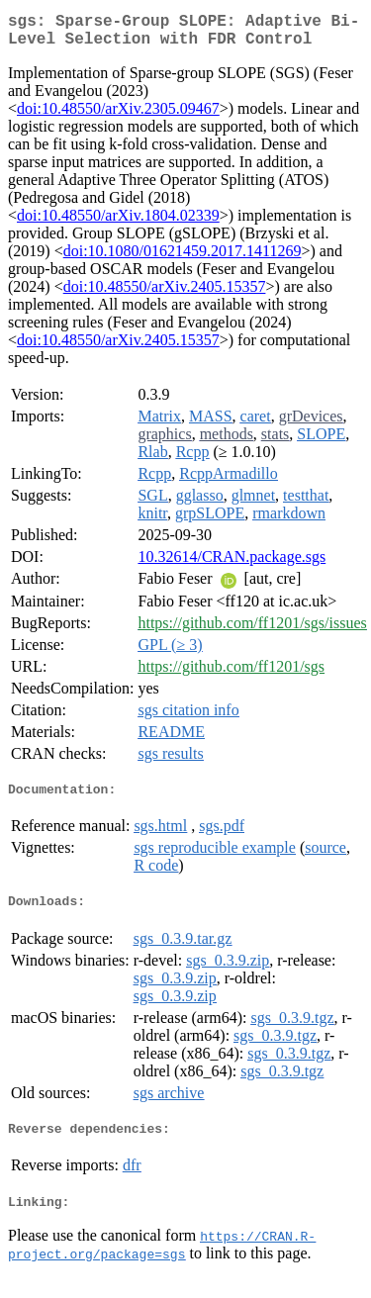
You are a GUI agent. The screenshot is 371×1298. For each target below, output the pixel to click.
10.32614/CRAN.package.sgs (231, 564)
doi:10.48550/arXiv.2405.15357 (164, 294)
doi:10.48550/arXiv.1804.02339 (118, 223)
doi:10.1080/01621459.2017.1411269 (182, 258)
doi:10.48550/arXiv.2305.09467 (118, 116)
